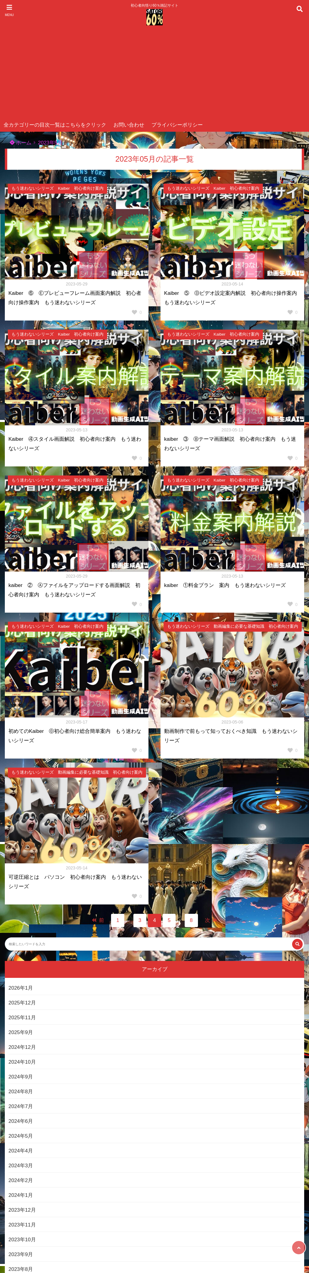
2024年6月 (20, 1121)
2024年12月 (22, 1047)
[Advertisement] (154, 73)
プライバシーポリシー (177, 125)
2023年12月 (22, 1210)
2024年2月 (20, 1180)
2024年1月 (20, 1195)
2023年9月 (20, 1254)
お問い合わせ (128, 125)
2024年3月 (20, 1165)
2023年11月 (22, 1225)
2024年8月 (20, 1091)
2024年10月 (22, 1062)
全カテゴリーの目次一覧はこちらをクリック (55, 125)
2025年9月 (20, 1032)
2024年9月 (20, 1077)
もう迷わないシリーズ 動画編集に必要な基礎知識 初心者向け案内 (232, 626)
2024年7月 (20, 1106)
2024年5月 (20, 1136)
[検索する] (297, 944)
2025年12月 (22, 1003)
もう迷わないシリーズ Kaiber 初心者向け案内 (57, 188)
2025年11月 (22, 1017)
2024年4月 (20, 1151)
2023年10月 (22, 1239)
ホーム (20, 143)
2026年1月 (20, 988)
